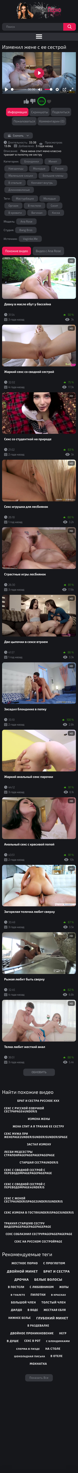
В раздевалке (38, 1325)
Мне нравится (26, 101)
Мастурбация (25, 198)
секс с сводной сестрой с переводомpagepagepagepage (28, 1171)
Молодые (39, 168)
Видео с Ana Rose (48, 251)
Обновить (39, 1072)
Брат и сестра (56, 1271)
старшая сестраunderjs (39, 1162)
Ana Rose (26, 221)
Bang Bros (25, 230)
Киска (56, 212)
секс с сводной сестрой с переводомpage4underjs (24, 1185)
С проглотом (54, 1263)
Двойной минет (22, 1271)
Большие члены (53, 175)
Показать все (38, 1377)
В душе (13, 1341)
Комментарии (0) (51, 121)
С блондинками (58, 1341)
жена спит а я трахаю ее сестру (38, 1126)
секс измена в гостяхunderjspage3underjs (39, 1212)
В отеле (57, 1356)
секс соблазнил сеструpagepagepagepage (39, 1234)
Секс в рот (32, 1340)
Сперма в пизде (28, 1348)
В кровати (15, 212)
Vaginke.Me (30, 238)
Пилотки (38, 1294)
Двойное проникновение (32, 1333)
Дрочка (21, 1279)
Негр (63, 1333)
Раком (59, 168)
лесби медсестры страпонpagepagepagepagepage (29, 1153)
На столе (53, 1348)
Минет (53, 161)
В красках (58, 1294)
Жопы (64, 1287)
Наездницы (16, 168)
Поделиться (60, 112)
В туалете (18, 1294)
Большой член (23, 1302)
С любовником (42, 1287)
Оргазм (14, 205)
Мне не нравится (32, 101)
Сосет (54, 205)
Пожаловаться (24, 121)
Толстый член (53, 1302)
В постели (34, 205)
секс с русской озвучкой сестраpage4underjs (24, 1110)
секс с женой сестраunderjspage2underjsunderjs (33, 1200)
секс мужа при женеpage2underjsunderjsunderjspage (36, 1135)
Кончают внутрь (42, 182)
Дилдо (16, 1310)
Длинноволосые (19, 189)
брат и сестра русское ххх (38, 1100)
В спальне (15, 182)
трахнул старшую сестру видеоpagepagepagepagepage (27, 1225)
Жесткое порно (24, 1263)
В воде (33, 1310)
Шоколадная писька (29, 1356)
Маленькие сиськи (21, 175)
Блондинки (31, 161)
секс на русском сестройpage (38, 1241)
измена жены (39, 1119)
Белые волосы (48, 1279)
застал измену (39, 1144)
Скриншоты (39, 112)
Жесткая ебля (55, 1310)
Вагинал (36, 212)
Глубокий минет (52, 1318)
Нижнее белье (19, 1318)
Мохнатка (38, 1363)
